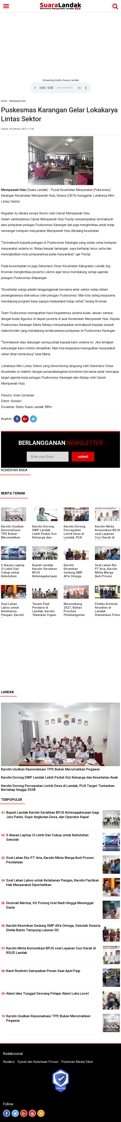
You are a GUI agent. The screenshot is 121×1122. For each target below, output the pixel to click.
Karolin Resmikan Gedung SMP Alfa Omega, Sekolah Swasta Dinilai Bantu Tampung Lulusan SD (75, 578)
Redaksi (9, 1062)
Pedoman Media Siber (77, 1062)
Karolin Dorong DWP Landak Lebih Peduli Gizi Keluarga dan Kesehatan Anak (44, 534)
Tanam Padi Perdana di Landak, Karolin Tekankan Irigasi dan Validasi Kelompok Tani (44, 613)
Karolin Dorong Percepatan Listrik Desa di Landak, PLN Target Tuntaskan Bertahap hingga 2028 (57, 788)
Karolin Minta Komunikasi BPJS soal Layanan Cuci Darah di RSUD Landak (107, 534)
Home (4, 101)
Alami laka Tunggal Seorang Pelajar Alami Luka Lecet (47, 993)
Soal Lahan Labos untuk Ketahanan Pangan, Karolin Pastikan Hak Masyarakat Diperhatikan (12, 615)
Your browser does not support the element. (60, 87)
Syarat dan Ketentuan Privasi (38, 1062)
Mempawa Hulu (17, 101)
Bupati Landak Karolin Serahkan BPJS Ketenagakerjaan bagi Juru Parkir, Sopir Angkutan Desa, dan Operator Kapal (44, 578)
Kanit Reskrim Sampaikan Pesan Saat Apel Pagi (43, 971)
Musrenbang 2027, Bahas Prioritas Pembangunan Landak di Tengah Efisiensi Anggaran (75, 615)
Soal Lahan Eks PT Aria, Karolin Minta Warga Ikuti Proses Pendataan (106, 572)
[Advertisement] (60, 44)
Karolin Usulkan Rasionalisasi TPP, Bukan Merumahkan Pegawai (12, 534)
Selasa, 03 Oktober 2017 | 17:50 (17, 129)
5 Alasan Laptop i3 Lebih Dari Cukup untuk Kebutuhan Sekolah (12, 572)
